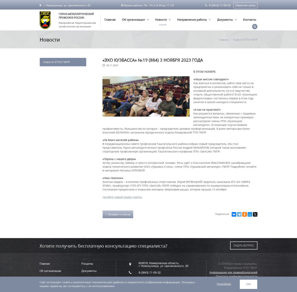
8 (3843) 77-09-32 (218, 5)
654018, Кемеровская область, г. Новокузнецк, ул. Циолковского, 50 (163, 265)
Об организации (133, 19)
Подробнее (224, 284)
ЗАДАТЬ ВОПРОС (244, 245)
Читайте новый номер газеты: (122, 197)
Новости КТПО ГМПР (56, 62)
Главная (110, 19)
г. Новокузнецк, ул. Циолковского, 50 (65, 5)
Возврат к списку (118, 214)
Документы (225, 19)
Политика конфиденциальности (236, 276)
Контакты (249, 19)
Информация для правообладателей (233, 272)
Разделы (87, 263)
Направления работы (192, 19)
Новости (161, 19)
